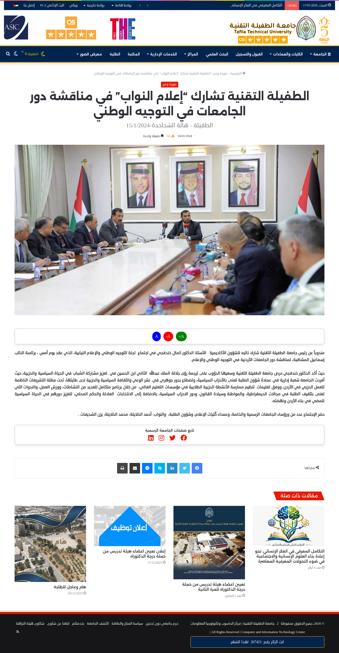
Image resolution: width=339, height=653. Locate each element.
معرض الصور (91, 54)
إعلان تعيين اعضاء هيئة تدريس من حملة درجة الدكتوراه (134, 554)
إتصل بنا (29, 5)
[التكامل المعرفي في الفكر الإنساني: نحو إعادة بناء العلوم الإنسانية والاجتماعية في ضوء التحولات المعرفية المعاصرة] (288, 526)
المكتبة (134, 54)
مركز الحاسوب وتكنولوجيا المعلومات (215, 623)
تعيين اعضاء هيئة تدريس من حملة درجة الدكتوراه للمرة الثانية (213, 587)
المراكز (193, 54)
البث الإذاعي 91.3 (52, 5)
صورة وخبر (220, 73)
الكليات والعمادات (288, 54)
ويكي (73, 5)
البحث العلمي (217, 54)
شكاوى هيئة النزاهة (30, 623)
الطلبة (115, 54)
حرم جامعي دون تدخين (162, 623)
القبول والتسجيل (249, 54)
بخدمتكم (78, 623)
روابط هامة (123, 5)
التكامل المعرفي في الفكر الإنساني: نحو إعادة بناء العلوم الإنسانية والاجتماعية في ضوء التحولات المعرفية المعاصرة (289, 556)
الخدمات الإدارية (163, 54)
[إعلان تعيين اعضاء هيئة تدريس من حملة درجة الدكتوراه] (130, 526)
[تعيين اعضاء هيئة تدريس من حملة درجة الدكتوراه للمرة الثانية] (209, 542)
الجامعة (322, 54)
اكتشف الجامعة (98, 623)
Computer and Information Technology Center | (257, 632)
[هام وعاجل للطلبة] (50, 544)
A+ (181, 336)
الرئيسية (238, 73)
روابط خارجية (95, 5)
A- (168, 336)
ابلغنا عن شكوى (58, 623)
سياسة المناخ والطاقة (127, 623)
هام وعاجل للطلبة (70, 587)
